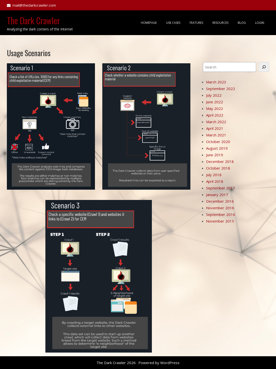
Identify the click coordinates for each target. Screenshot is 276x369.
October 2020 (218, 141)
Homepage (149, 23)
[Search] (264, 67)
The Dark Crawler (33, 20)
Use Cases (173, 23)
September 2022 (220, 88)
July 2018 (214, 174)
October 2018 (218, 168)
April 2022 (214, 115)
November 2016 (220, 207)
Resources (220, 23)
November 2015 (220, 221)
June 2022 (214, 101)
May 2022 (214, 108)
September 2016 (220, 214)
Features (196, 23)
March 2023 (216, 81)
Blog (242, 23)
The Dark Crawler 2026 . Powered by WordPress (138, 362)
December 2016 (220, 201)
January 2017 (217, 194)
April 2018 (214, 181)
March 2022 (216, 121)
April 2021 (214, 128)
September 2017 (220, 187)
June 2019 (214, 154)
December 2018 (220, 161)
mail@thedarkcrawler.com (34, 5)
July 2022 (214, 95)
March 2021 (216, 134)
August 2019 (217, 148)
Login (259, 23)
